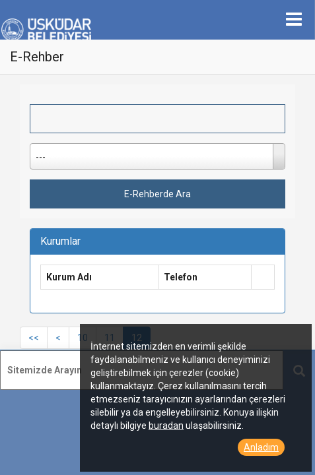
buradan (166, 425)
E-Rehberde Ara (157, 194)
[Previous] (58, 338)
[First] (34, 338)
